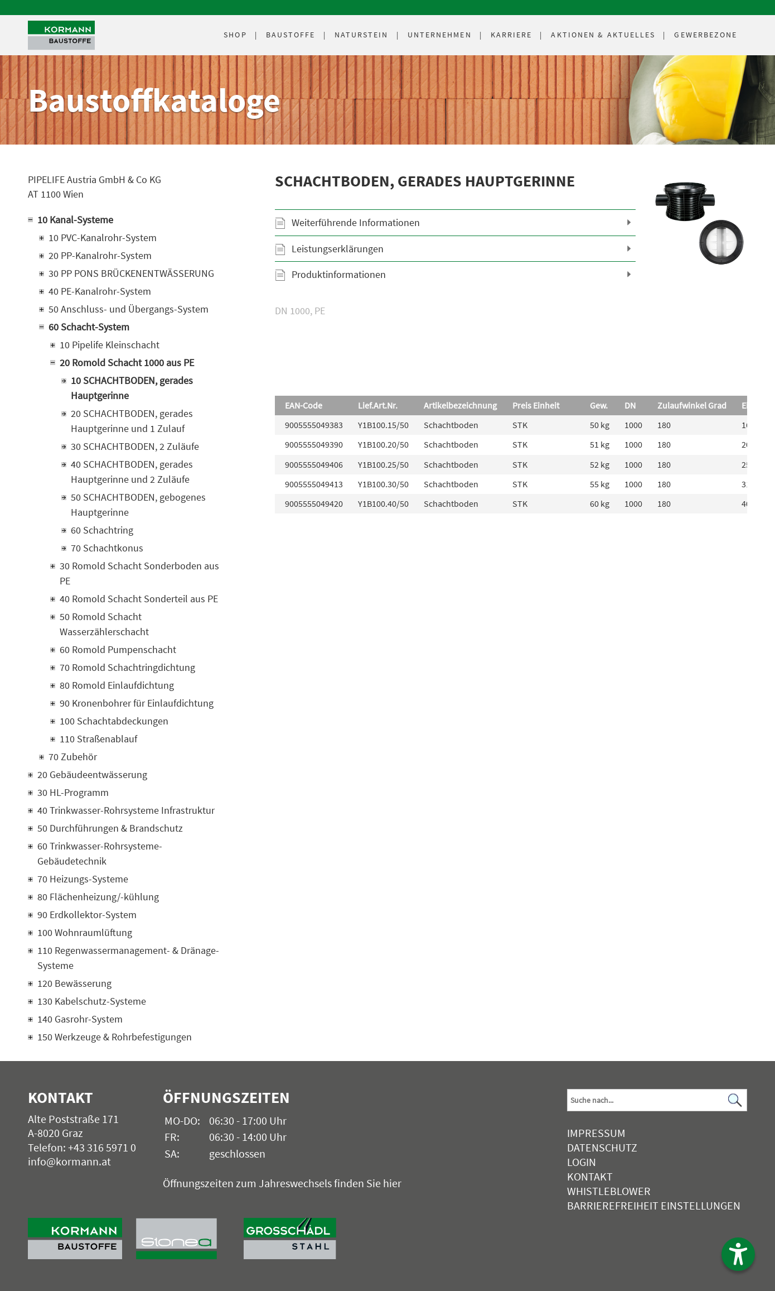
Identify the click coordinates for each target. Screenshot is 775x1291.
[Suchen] (735, 1100)
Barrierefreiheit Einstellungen (653, 1205)
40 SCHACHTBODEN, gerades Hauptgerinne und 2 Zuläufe (132, 472)
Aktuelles (603, 35)
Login (581, 1162)
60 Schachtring (102, 530)
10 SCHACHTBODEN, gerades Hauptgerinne (132, 388)
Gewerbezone (705, 35)
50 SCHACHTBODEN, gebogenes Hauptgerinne (138, 505)
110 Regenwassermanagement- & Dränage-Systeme (128, 958)
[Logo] (61, 35)
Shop (235, 35)
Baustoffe (291, 35)
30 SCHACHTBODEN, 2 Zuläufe (135, 446)
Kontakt (590, 1176)
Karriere (511, 35)
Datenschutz (602, 1147)
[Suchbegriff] (657, 1100)
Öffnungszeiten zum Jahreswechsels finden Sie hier (282, 1183)
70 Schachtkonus (107, 547)
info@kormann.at (69, 1161)
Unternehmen (440, 35)
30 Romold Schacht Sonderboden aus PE (139, 573)
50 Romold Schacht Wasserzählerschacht (104, 624)
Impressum (596, 1133)
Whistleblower (609, 1191)
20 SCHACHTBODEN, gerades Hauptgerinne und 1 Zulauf (132, 421)
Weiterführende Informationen (356, 222)
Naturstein (362, 35)
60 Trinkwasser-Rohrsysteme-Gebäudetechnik (99, 853)
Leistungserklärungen (338, 248)
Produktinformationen (339, 274)
